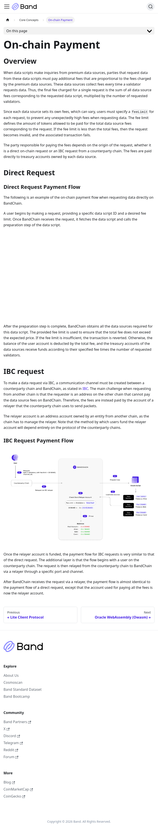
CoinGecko (14, 796)
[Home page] (8, 20)
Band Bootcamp (17, 696)
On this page (16, 30)
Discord (12, 735)
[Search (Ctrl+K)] (150, 7)
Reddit (11, 749)
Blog (9, 782)
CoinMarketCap (18, 789)
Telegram (13, 742)
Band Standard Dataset (23, 689)
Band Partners (17, 721)
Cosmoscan (13, 682)
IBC (85, 388)
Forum (11, 756)
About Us (11, 675)
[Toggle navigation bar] (7, 6)
